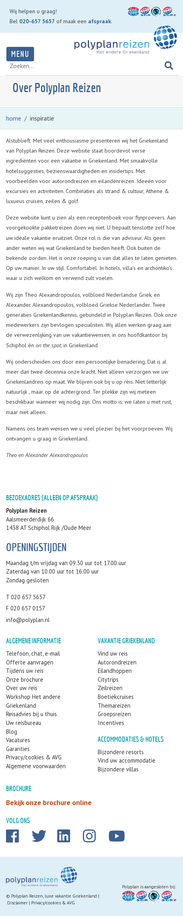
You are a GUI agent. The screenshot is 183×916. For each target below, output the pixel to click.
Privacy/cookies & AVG (34, 757)
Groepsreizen (114, 714)
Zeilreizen (110, 688)
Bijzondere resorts (121, 752)
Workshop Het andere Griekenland (33, 701)
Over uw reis (21, 688)
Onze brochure (24, 679)
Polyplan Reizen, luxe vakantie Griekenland (54, 896)
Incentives (111, 723)
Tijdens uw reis (25, 670)
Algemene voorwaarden (36, 766)
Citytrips (108, 679)
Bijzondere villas (118, 769)
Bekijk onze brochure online (49, 802)
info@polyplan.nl (28, 620)
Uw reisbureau (23, 723)
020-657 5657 (37, 21)
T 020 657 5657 (26, 597)
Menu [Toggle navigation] (20, 53)
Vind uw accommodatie (126, 760)
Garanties (18, 749)
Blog (11, 731)
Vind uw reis (113, 653)
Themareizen (114, 705)
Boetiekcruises (116, 697)
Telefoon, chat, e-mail (33, 653)
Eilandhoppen (115, 670)
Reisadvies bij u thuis (31, 714)
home (13, 118)
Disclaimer (17, 903)
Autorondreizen (117, 662)
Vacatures (18, 740)
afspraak (99, 21)
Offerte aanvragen (29, 662)
